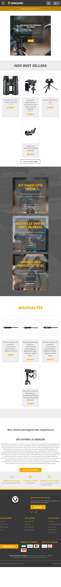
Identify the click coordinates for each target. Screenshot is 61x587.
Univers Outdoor (52, 529)
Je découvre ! (30, 283)
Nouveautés (51, 521)
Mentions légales (4, 527)
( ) (56, 3)
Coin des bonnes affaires (54, 524)
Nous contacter (4, 524)
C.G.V (1, 529)
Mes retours (28, 524)
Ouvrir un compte (29, 529)
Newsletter (38, 507)
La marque (3, 521)
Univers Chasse (52, 532)
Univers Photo (52, 527)
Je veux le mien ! (30, 207)
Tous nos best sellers (30, 161)
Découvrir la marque (30, 470)
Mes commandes (29, 521)
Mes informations (29, 527)
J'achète (30, 245)
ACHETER (31, 40)
